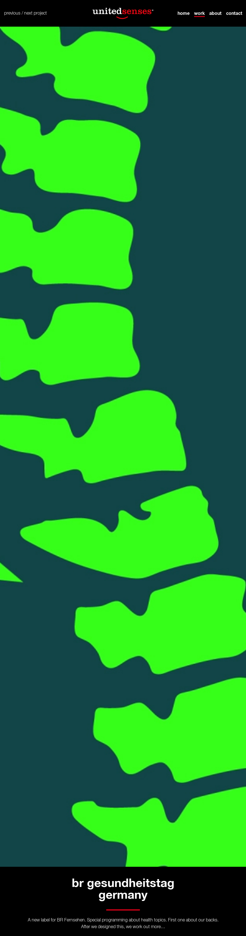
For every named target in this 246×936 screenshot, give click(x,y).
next (28, 13)
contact (234, 13)
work (199, 13)
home (184, 13)
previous (12, 13)
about (215, 13)
